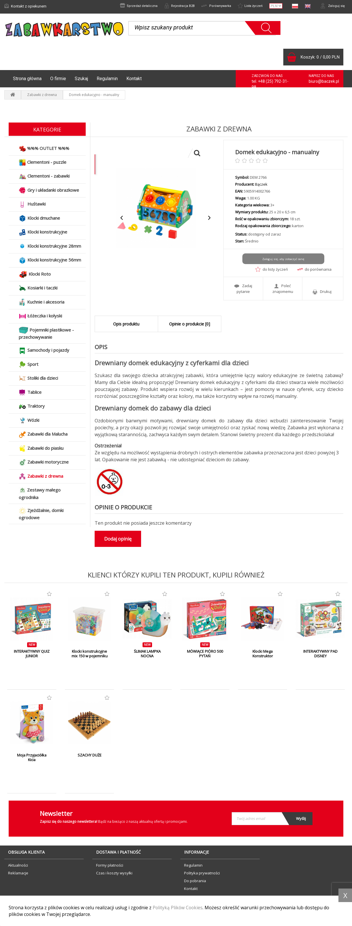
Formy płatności (109, 865)
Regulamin (107, 78)
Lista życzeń (247, 6)
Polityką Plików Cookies (178, 908)
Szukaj (81, 78)
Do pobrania (195, 880)
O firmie (58, 78)
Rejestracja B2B (172, 6)
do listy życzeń (271, 269)
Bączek (261, 184)
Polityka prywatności (202, 873)
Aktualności (18, 865)
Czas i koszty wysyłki (114, 873)
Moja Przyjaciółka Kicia (31, 757)
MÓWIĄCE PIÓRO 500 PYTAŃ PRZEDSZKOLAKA (205, 656)
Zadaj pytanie (243, 288)
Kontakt (134, 78)
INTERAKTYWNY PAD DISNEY (320, 653)
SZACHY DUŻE (90, 755)
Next (209, 217)
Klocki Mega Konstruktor (262, 653)
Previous (122, 217)
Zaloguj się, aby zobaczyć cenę (283, 259)
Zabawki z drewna (42, 94)
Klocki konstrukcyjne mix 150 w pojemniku (90, 653)
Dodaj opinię (118, 539)
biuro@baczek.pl (324, 81)
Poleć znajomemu (282, 288)
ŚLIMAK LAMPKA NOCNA (147, 653)
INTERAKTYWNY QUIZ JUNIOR (32, 653)
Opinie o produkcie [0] (189, 324)
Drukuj (322, 291)
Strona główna (27, 78)
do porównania (314, 269)
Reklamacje (18, 873)
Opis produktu (126, 324)
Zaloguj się (332, 6)
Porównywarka (211, 6)
